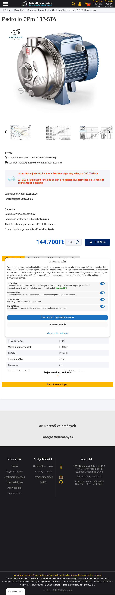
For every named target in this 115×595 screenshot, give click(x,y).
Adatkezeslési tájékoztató (57, 333)
